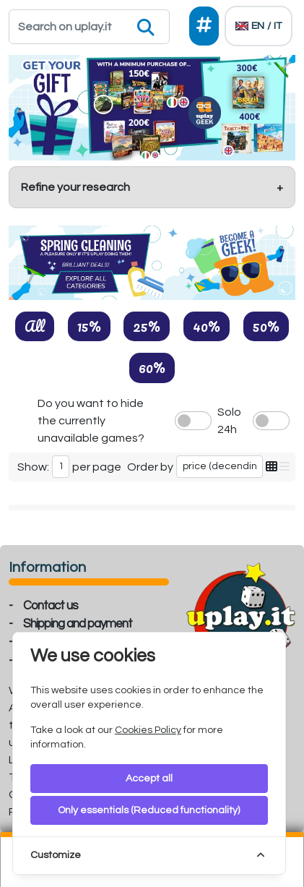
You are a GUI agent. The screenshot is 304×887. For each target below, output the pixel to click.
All (35, 326)
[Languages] (258, 26)
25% (146, 326)
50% (266, 326)
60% (152, 367)
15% (89, 326)
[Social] (204, 26)
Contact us (50, 605)
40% (206, 326)
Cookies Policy (148, 730)
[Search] (89, 26)
